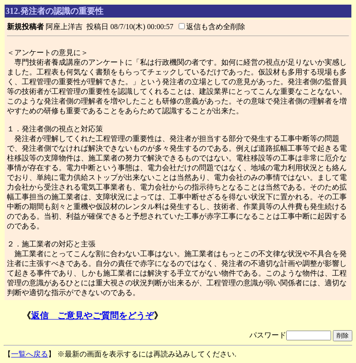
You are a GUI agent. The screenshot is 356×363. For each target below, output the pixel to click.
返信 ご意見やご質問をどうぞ (92, 315)
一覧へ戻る (29, 354)
